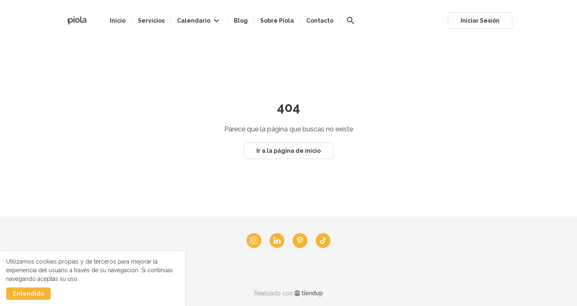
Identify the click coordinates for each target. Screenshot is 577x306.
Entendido (28, 293)
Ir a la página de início (288, 150)
